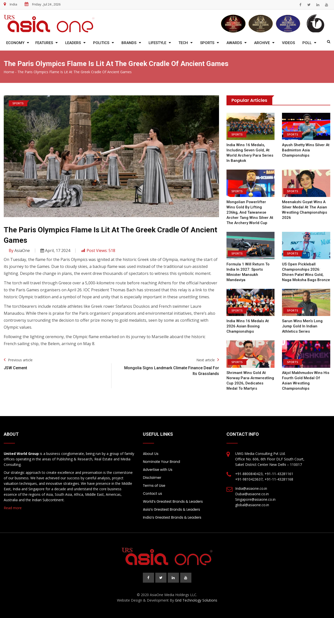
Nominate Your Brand (161, 461)
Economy (15, 43)
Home (9, 71)
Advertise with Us (157, 469)
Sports (207, 43)
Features (44, 43)
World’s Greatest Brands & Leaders (173, 501)
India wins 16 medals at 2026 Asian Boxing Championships (247, 326)
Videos (288, 43)
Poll (307, 43)
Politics (101, 43)
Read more (13, 507)
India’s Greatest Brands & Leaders (172, 517)
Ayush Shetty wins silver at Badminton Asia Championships (306, 150)
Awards (234, 43)
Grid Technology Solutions (196, 600)
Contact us (152, 493)
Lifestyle (157, 43)
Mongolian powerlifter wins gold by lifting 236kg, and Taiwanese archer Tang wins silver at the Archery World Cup (249, 212)
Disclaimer (152, 477)
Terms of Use (154, 485)
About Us (150, 453)
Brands (128, 43)
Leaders (73, 43)
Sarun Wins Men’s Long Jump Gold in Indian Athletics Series (302, 326)
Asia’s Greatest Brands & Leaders (171, 509)
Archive (262, 43)
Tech (183, 43)
